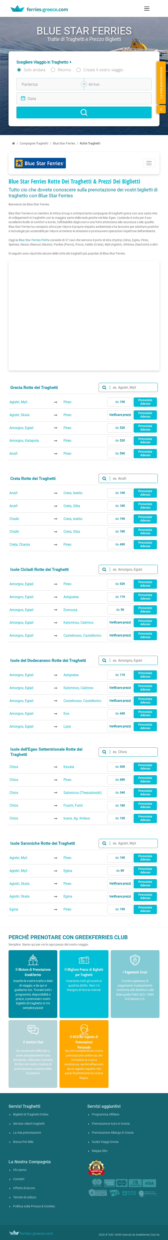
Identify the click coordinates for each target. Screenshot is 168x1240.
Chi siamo (19, 1170)
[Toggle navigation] (147, 8)
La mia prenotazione (27, 1133)
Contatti (18, 1179)
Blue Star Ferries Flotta (34, 240)
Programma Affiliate (105, 1114)
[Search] (84, 112)
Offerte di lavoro (24, 1188)
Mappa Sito (99, 1151)
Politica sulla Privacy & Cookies (34, 1206)
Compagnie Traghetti (34, 143)
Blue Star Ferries (64, 143)
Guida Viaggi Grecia (105, 1142)
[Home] (13, 143)
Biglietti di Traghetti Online (30, 1114)
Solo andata (35, 69)
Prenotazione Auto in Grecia (111, 1124)
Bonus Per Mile (23, 1142)
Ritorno (64, 69)
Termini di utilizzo (24, 1197)
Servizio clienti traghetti (29, 1124)
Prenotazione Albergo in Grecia (113, 1133)
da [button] (120, 402)
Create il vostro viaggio (103, 69)
